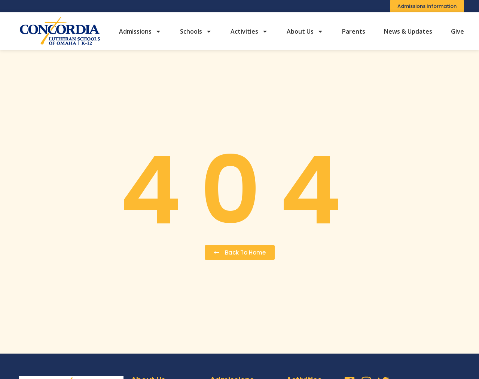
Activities (249, 31)
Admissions (140, 31)
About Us (305, 31)
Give (457, 31)
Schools (196, 31)
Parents (353, 31)
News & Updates (408, 31)
